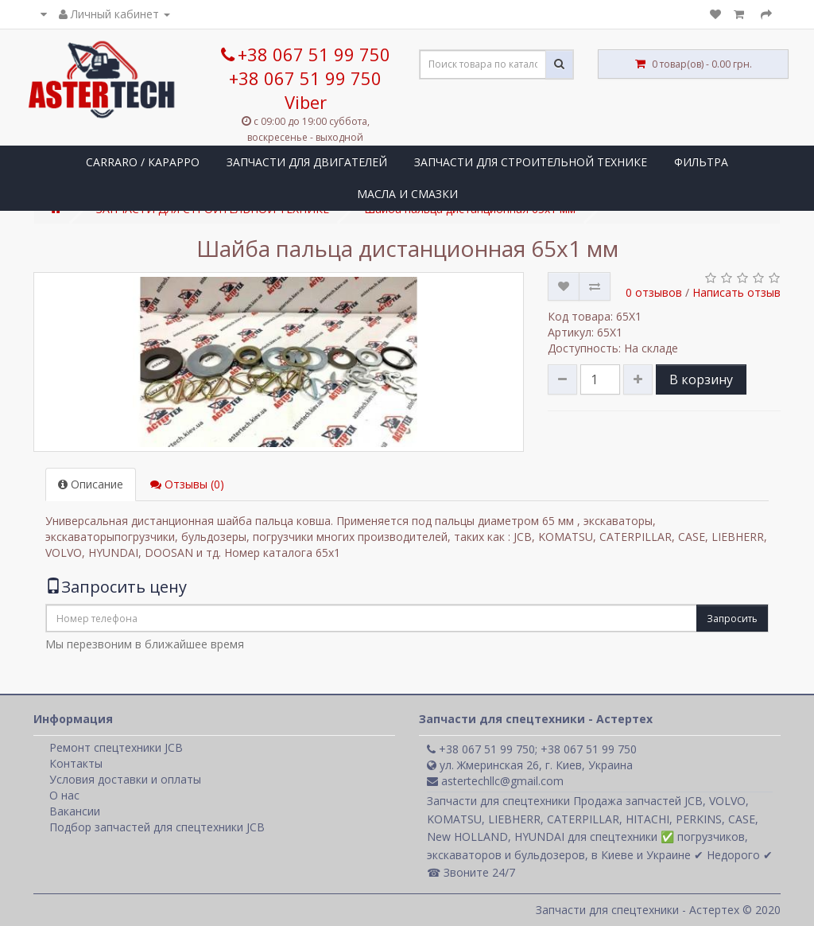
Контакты (76, 763)
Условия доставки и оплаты (125, 779)
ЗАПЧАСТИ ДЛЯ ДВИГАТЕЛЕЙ (307, 161)
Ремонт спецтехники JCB (116, 747)
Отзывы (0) (187, 484)
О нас (64, 795)
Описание (90, 484)
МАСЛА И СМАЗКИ (407, 193)
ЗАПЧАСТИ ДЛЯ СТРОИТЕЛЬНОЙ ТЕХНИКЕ (530, 161)
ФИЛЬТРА (701, 161)
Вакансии (74, 811)
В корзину (701, 379)
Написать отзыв (736, 292)
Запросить (732, 618)
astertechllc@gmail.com (495, 780)
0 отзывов (654, 292)
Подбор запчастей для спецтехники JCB (157, 827)
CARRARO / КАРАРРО (143, 161)
